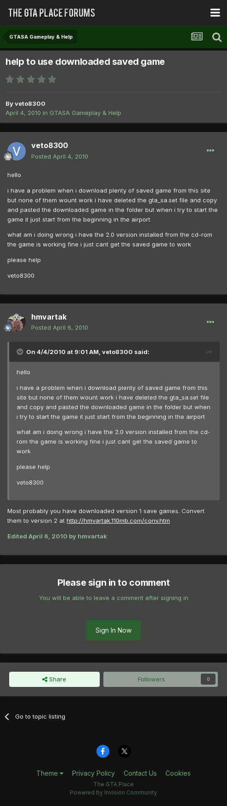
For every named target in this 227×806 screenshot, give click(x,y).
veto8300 (30, 103)
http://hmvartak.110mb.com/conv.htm (118, 520)
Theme (49, 773)
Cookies (178, 773)
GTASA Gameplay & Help (85, 112)
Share (54, 679)
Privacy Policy (93, 773)
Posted (59, 156)
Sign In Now (113, 630)
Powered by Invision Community (113, 792)
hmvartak (49, 316)
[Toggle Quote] (21, 351)
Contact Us (140, 773)
